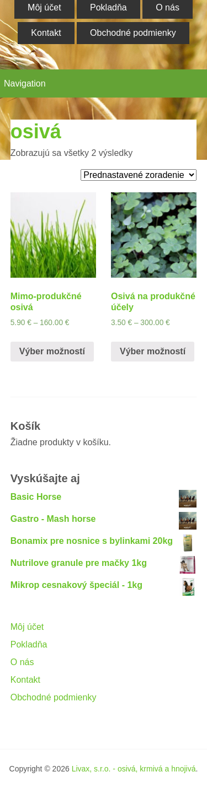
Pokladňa (28, 644)
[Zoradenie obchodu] (139, 175)
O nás (22, 662)
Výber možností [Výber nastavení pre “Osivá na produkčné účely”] (152, 351)
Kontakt (46, 32)
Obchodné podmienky (133, 32)
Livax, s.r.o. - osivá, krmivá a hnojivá (134, 768)
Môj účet (27, 627)
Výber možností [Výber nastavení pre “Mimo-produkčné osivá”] (52, 351)
